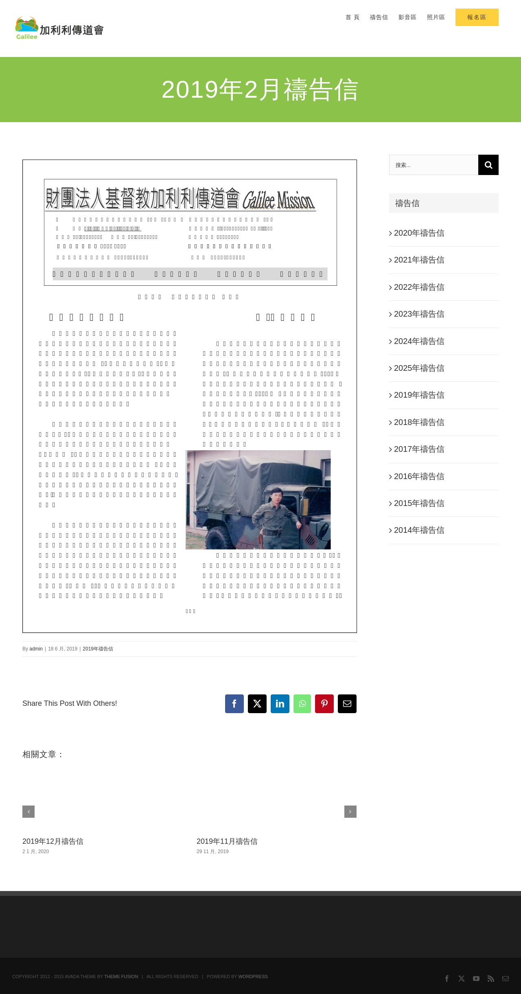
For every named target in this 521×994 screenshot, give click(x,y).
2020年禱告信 (419, 232)
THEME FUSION (121, 976)
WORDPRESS (253, 976)
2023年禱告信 (419, 313)
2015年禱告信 (419, 503)
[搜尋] (488, 165)
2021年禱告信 (419, 259)
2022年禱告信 (419, 286)
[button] (28, 812)
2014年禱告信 (419, 529)
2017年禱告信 (419, 448)
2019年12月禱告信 (52, 841)
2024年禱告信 (419, 341)
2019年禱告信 (98, 649)
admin (36, 649)
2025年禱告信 (419, 367)
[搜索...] (433, 165)
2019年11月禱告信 (227, 841)
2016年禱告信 (419, 476)
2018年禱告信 (419, 422)
